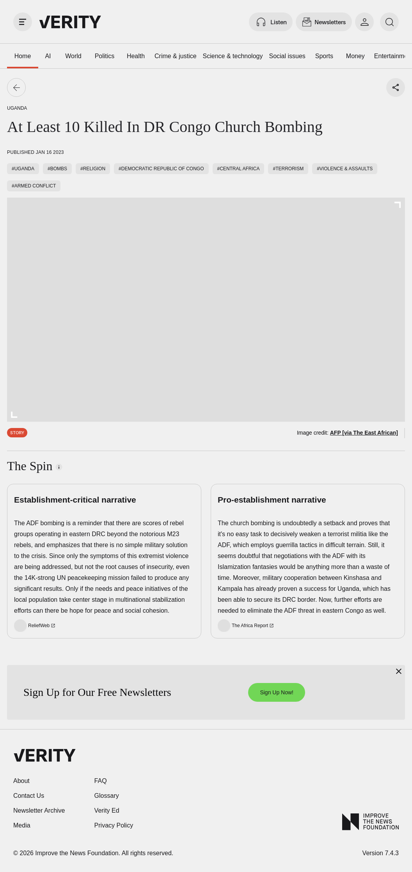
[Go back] (16, 87)
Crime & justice (175, 56)
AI (48, 56)
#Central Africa (238, 168)
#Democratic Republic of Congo (161, 168)
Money (355, 56)
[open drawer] (22, 21)
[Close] (398, 671)
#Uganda (23, 168)
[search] (389, 21)
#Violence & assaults (345, 168)
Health (136, 56)
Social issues (287, 56)
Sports (324, 56)
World (73, 56)
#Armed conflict (34, 186)
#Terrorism (288, 168)
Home (22, 56)
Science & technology (233, 56)
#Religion (92, 168)
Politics (105, 56)
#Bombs (57, 168)
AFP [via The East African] (364, 433)
